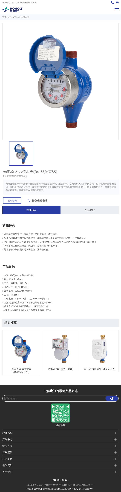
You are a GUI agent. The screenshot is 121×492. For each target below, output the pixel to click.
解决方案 (7, 446)
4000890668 (60, 480)
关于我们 (7, 471)
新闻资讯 (7, 465)
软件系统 (7, 433)
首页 (4, 17)
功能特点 (31, 210)
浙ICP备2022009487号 (83, 485)
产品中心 (13, 17)
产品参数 (90, 210)
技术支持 (7, 458)
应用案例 (7, 452)
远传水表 (25, 17)
